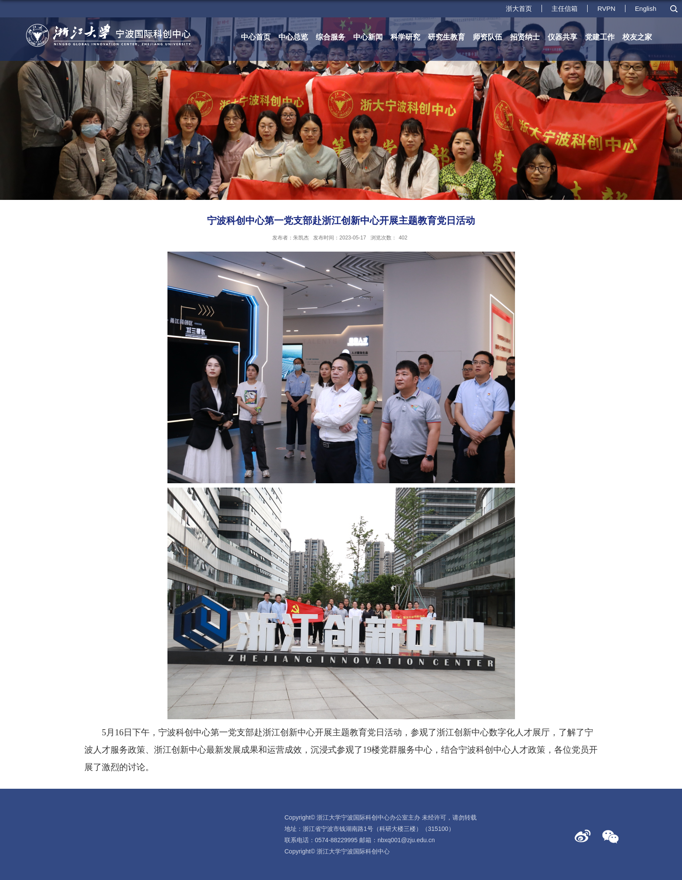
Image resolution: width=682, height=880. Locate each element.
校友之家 (637, 37)
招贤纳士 (525, 37)
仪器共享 (562, 37)
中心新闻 (368, 37)
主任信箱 (565, 8)
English (645, 8)
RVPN (606, 8)
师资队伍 (487, 37)
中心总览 (293, 37)
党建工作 (600, 37)
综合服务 (330, 37)
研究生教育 (446, 37)
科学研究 (405, 37)
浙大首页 (519, 8)
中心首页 (256, 37)
